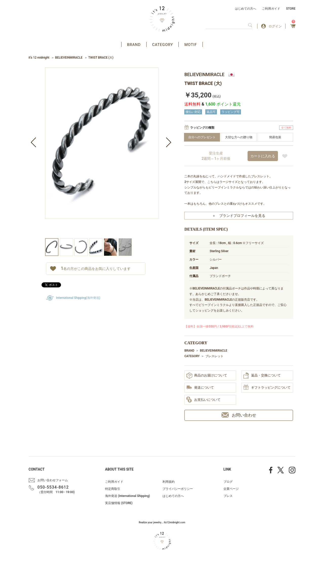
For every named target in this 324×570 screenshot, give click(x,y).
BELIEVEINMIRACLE (69, 57)
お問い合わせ (238, 415)
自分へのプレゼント (202, 137)
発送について (200, 387)
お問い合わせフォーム (52, 480)
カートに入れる (262, 156)
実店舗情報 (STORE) (118, 503)
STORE (290, 8)
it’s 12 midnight (39, 57)
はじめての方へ (245, 8)
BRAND (134, 44)
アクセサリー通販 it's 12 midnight (162, 19)
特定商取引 (112, 489)
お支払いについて (203, 399)
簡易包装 (275, 137)
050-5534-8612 (53, 487)
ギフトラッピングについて (267, 388)
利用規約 (169, 481)
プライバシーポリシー (178, 489)
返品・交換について (262, 375)
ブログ (228, 481)
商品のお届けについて (206, 375)
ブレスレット (214, 356)
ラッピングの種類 (202, 127)
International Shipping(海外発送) (78, 298)
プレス (228, 496)
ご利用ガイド (271, 8)
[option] (102, 152)
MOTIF (190, 44)
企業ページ (231, 489)
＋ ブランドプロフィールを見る (238, 216)
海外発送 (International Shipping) (127, 496)
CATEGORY (162, 44)
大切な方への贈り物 (238, 137)
